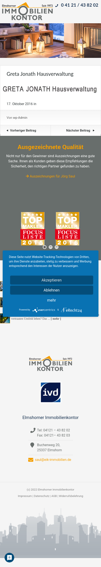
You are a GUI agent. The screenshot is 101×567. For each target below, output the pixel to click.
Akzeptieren (51, 280)
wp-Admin (20, 118)
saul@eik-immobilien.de (53, 460)
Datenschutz (41, 496)
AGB (54, 496)
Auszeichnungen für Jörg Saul (50, 176)
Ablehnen (52, 290)
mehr (51, 300)
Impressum (25, 496)
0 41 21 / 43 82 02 (79, 4)
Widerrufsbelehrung (71, 496)
